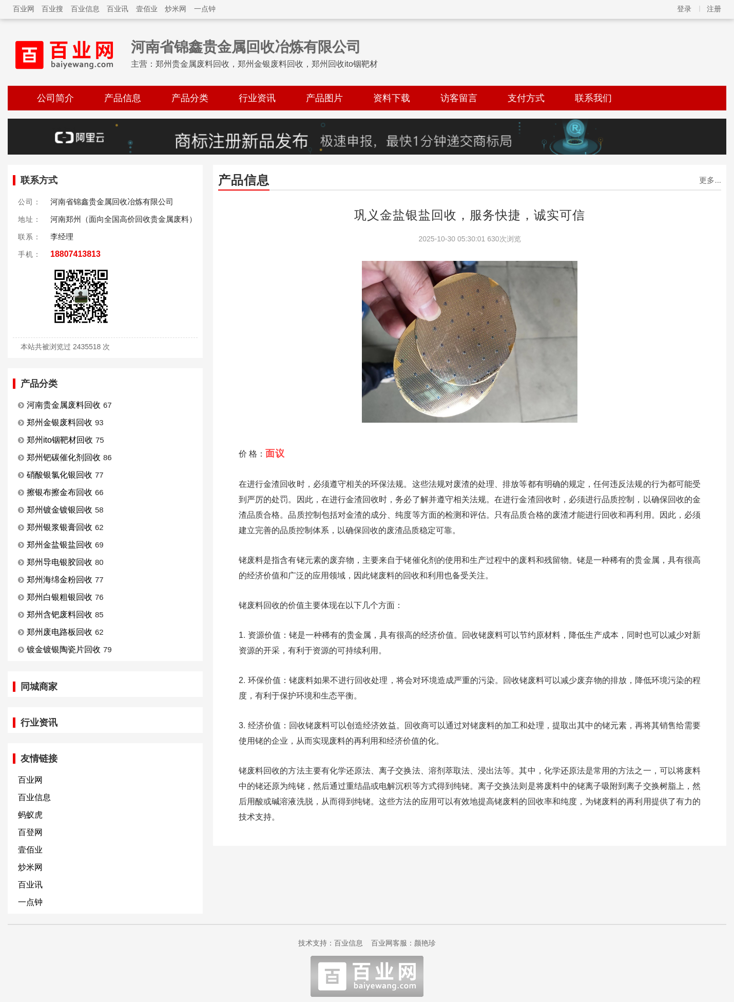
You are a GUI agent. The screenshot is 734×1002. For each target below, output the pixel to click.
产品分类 (189, 98)
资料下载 (391, 98)
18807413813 (75, 254)
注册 (714, 9)
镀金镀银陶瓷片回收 (64, 649)
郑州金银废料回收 (59, 422)
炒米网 (175, 9)
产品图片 (324, 98)
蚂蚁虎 (30, 814)
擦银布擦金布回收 (59, 492)
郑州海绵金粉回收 (59, 579)
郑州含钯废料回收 (59, 614)
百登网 (30, 832)
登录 (684, 9)
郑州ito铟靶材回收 (60, 440)
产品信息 (122, 98)
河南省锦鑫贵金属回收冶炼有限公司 (246, 47)
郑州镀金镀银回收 (59, 509)
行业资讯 (257, 98)
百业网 (23, 9)
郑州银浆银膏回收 (59, 527)
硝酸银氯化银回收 (59, 474)
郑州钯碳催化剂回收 (64, 457)
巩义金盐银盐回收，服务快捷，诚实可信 (469, 215)
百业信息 (85, 9)
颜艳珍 (425, 943)
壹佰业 (147, 9)
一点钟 (205, 9)
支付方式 (526, 98)
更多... (710, 180)
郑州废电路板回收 (59, 632)
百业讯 (117, 9)
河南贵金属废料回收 (64, 405)
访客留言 (458, 98)
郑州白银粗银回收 (59, 597)
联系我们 (593, 98)
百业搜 (52, 9)
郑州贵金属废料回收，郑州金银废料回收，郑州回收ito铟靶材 (267, 64)
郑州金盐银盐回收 (59, 544)
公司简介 (55, 98)
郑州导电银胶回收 (59, 562)
